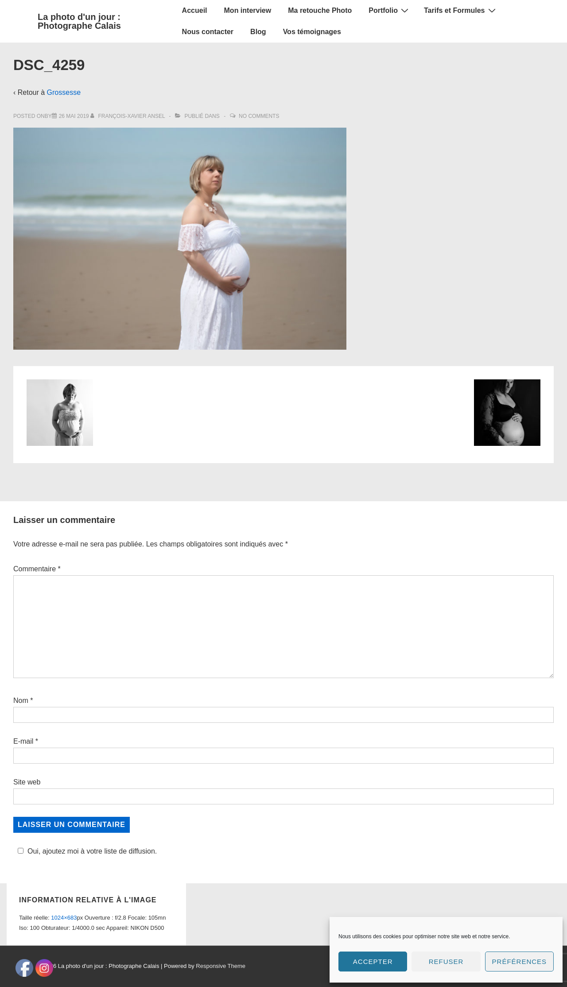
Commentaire (37, 569)
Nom (20, 700)
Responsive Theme (220, 953)
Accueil (194, 10)
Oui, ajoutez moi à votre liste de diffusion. (86, 851)
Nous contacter (207, 31)
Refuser (446, 961)
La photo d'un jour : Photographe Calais (79, 21)
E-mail (23, 741)
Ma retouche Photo (320, 10)
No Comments (259, 116)
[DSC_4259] (74, 116)
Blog (258, 31)
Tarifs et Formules (461, 10)
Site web (26, 782)
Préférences (519, 961)
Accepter (373, 961)
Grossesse (64, 92)
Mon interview (248, 10)
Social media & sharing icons (239, 980)
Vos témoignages (312, 31)
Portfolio (390, 10)
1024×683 (64, 905)
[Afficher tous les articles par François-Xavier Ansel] (128, 116)
